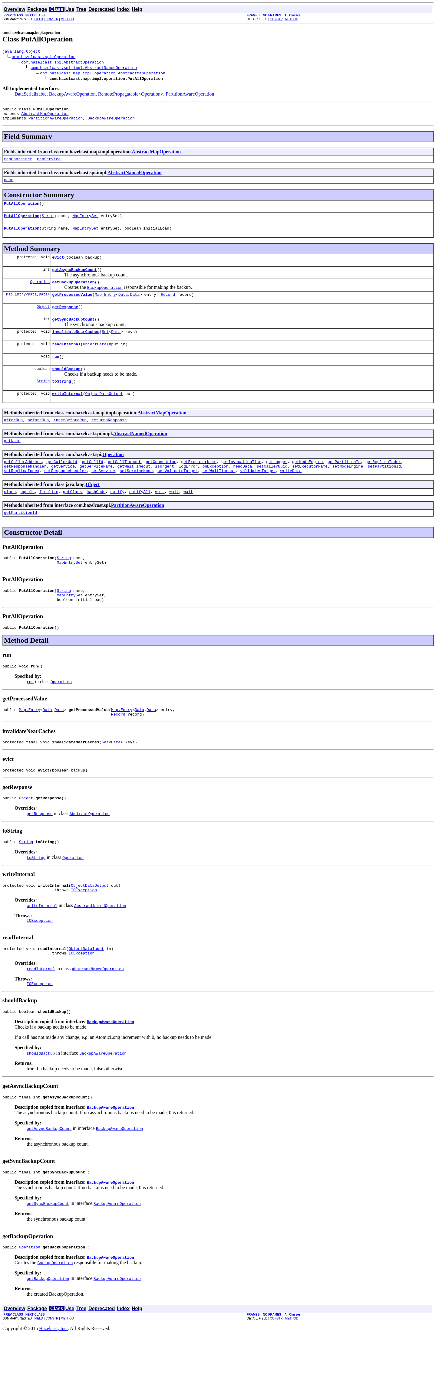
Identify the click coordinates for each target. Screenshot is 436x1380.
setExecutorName (310, 488)
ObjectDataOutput (104, 412)
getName (12, 461)
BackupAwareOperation (72, 94)
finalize (48, 516)
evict (58, 266)
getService (63, 488)
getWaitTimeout (133, 488)
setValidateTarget (177, 494)
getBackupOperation (73, 292)
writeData (291, 494)
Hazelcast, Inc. (53, 1374)
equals (28, 516)
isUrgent (164, 488)
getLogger (276, 483)
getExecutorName (198, 483)
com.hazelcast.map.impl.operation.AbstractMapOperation (102, 74)
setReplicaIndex (21, 494)
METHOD (67, 19)
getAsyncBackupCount (74, 279)
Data (32, 305)
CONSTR (51, 19)
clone (10, 516)
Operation (150, 94)
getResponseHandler (25, 488)
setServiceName (136, 494)
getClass (72, 516)
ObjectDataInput (100, 359)
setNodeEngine (347, 488)
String (49, 223)
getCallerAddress (23, 483)
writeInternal (67, 412)
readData (242, 488)
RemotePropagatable (118, 94)
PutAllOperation (21, 209)
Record (168, 306)
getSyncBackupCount (73, 332)
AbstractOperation (89, 850)
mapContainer (18, 163)
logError (188, 488)
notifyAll (139, 516)
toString (61, 399)
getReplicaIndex (383, 483)
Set (105, 346)
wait (159, 516)
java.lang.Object (21, 52)
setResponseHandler (65, 494)
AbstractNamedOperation (134, 177)
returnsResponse (109, 439)
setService (103, 494)
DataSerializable (31, 94)
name (8, 185)
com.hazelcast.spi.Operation (44, 57)
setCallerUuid (272, 488)
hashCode (96, 516)
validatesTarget (258, 494)
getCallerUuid (61, 483)
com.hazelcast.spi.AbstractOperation (62, 63)
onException (215, 488)
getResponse (65, 319)
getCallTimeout (124, 483)
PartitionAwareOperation (190, 94)
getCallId (92, 483)
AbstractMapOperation (44, 116)
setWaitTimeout (218, 494)
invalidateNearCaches (75, 346)
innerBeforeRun (70, 439)
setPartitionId (384, 488)
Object (43, 319)
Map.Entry (16, 305)
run (55, 372)
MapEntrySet (85, 223)
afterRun (13, 439)
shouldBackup (66, 386)
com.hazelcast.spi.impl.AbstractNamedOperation (84, 68)
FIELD (39, 19)
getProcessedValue (72, 306)
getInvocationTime (241, 483)
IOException (84, 928)
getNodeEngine (307, 483)
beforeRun (38, 439)
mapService (49, 163)
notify (117, 516)
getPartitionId (344, 483)
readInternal (66, 359)
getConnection (161, 483)
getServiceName (96, 488)
